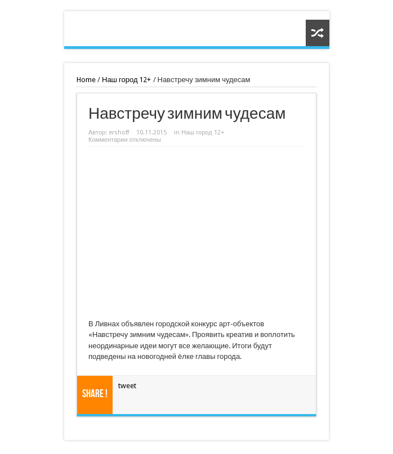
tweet (127, 385)
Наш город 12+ (126, 79)
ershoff (119, 132)
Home (86, 79)
